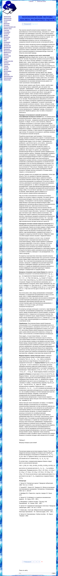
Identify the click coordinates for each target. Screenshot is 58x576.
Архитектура (7, 18)
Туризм (6, 66)
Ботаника (6, 25)
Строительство (8, 61)
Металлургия (8, 50)
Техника (6, 62)
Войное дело (8, 28)
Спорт (5, 59)
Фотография (7, 71)
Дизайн (6, 35)
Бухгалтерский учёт (10, 27)
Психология (7, 56)
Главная (31, 1)
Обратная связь (41, 1)
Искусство (7, 37)
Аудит (5, 21)
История (6, 38)
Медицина (7, 49)
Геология (6, 33)
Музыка (6, 54)
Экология (6, 74)
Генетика (6, 30)
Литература (7, 45)
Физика (6, 69)
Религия (6, 57)
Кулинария (7, 42)
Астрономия (7, 20)
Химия (6, 73)
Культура (6, 44)
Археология (7, 16)
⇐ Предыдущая (26, 24)
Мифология (7, 52)
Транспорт (7, 64)
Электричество (8, 76)
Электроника (7, 78)
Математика (7, 47)
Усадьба (6, 67)
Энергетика (7, 79)
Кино (5, 40)
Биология (7, 23)
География (7, 32)
